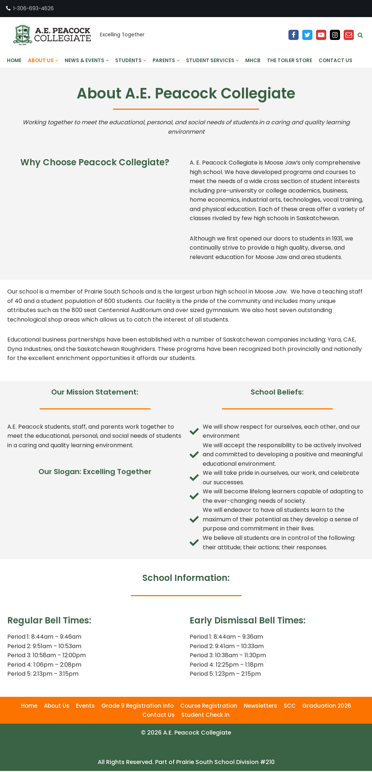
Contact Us (335, 60)
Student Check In (205, 716)
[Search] (360, 35)
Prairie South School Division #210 (226, 763)
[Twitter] (307, 35)
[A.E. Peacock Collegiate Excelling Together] (75, 35)
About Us (56, 707)
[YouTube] (321, 35)
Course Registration (208, 707)
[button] (57, 60)
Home (14, 60)
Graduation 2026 (326, 707)
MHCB (252, 60)
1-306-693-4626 (33, 8)
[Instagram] (335, 35)
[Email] (349, 35)
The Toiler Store (289, 60)
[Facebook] (293, 35)
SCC (290, 707)
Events (85, 707)
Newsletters (260, 707)
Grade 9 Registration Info (137, 707)
